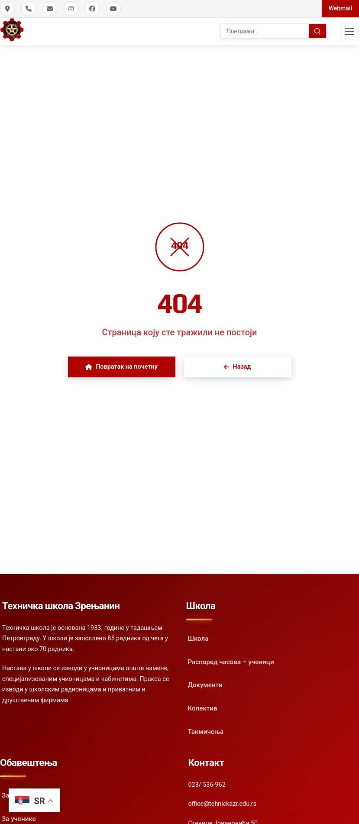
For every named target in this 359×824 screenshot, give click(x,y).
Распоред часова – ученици (231, 662)
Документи (205, 685)
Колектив (202, 708)
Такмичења (206, 732)
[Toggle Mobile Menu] (349, 31)
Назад (237, 366)
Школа (198, 638)
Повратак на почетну (121, 366)
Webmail (340, 8)
